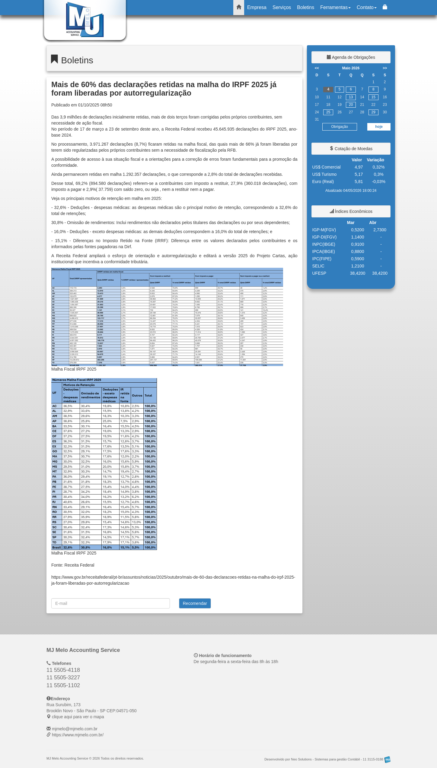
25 (328, 112)
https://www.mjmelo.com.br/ (78, 734)
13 (351, 97)
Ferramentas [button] (335, 7)
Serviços (282, 7)
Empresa (256, 7)
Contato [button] (367, 7)
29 (373, 112)
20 (351, 105)
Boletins (305, 7)
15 (373, 97)
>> (385, 68)
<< (317, 68)
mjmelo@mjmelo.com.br (74, 728)
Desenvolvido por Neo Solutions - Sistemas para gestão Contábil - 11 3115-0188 (327, 759)
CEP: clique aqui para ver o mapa (91, 710)
